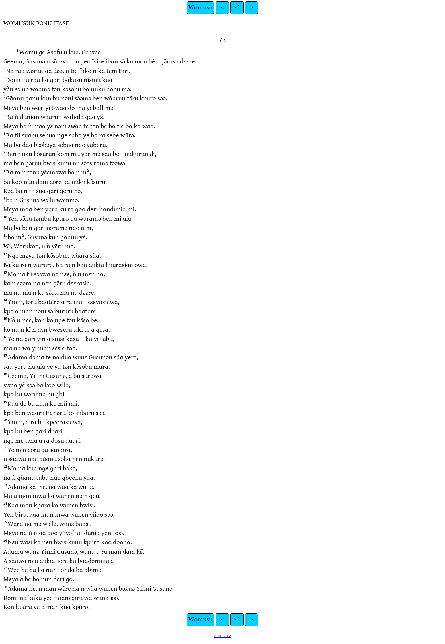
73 (237, 7)
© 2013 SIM (222, 636)
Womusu (200, 7)
